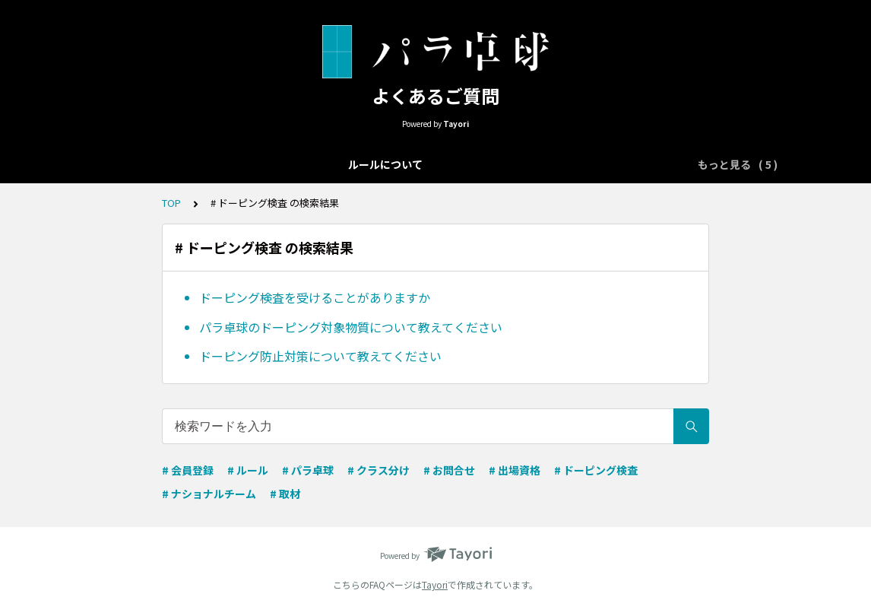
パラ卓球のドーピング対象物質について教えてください (350, 327)
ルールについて (140, 164)
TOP (171, 202)
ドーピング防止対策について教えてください (320, 356)
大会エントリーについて (257, 164)
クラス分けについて (385, 164)
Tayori (435, 584)
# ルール (247, 470)
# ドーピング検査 (596, 470)
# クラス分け (378, 470)
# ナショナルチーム (209, 493)
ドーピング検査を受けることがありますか (314, 297)
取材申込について (624, 164)
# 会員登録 (188, 470)
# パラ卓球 (308, 470)
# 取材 (285, 493)
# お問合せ (449, 470)
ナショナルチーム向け (508, 164)
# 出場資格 (514, 470)
